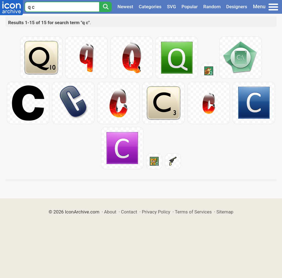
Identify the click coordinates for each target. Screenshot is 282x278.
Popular (189, 6)
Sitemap (225, 212)
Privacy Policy (156, 212)
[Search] (105, 7)
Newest (125, 6)
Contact (129, 212)
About (110, 212)
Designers (236, 6)
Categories (150, 6)
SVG (171, 6)
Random (212, 6)
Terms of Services (193, 212)
